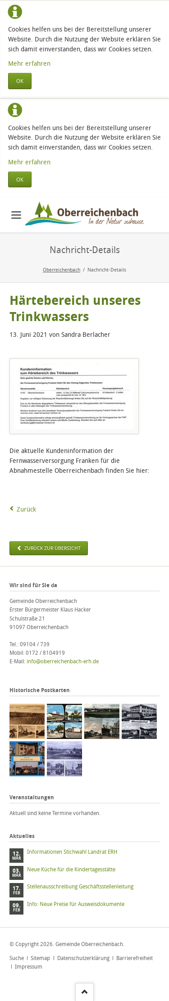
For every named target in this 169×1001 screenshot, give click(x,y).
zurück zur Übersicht (52, 548)
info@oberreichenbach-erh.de (63, 661)
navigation (16, 215)
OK (19, 81)
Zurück (26, 509)
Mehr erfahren (29, 63)
